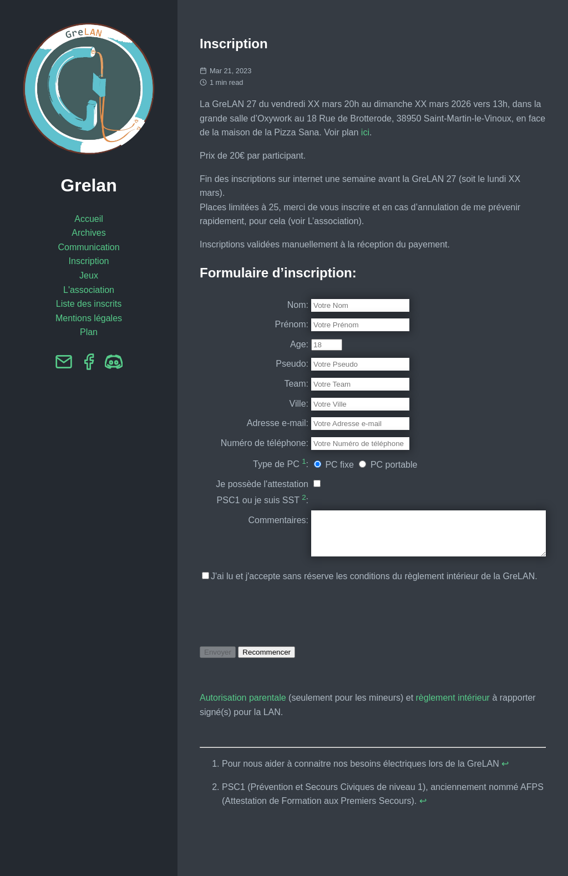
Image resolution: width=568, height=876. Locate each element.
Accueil (88, 219)
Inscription (89, 261)
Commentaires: (251, 548)
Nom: (270, 305)
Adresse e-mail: (250, 423)
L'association (88, 290)
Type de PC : (253, 477)
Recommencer (266, 689)
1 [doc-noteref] (276, 476)
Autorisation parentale (243, 734)
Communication (88, 247)
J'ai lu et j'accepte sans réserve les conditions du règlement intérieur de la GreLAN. (369, 613)
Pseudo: (264, 363)
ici (365, 132)
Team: (268, 383)
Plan (89, 332)
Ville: (271, 403)
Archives (88, 232)
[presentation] (284, 650)
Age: (271, 344)
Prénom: (264, 324)
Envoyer (217, 689)
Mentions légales (88, 318)
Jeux (88, 275)
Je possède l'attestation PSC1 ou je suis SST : (245, 514)
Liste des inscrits (88, 303)
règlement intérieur (453, 734)
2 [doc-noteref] (276, 525)
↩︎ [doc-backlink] (505, 800)
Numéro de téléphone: (259, 450)
